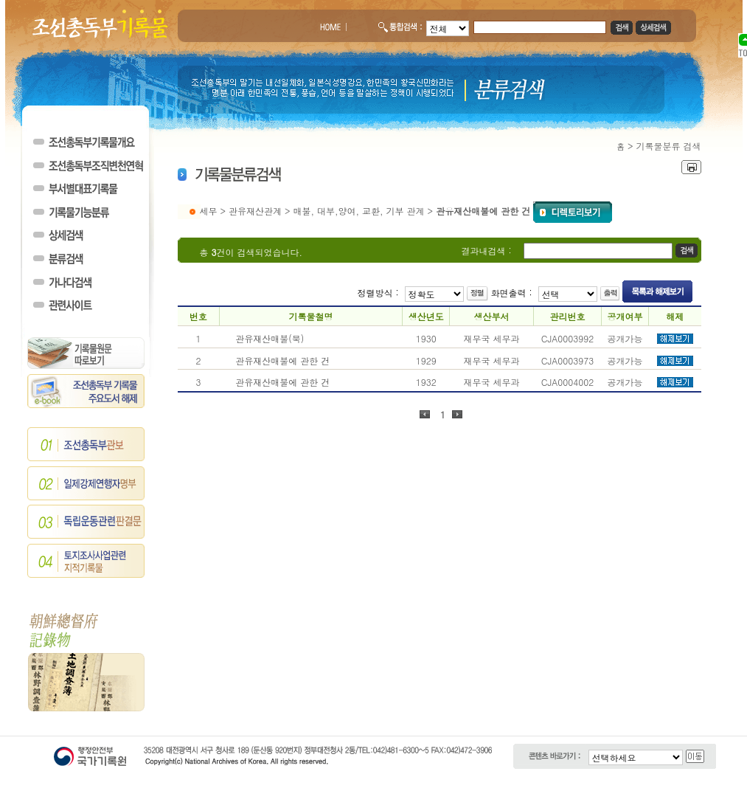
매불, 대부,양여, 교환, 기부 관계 (359, 210)
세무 (209, 210)
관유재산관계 (255, 210)
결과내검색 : (487, 250)
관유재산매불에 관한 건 (282, 360)
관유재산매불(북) (269, 338)
